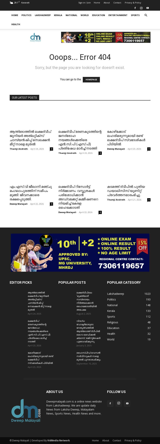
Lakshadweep (43, 15)
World (85, 15)
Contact (117, 2)
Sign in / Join (84, 2)
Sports (135, 15)
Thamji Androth (19, 148)
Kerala (58, 15)
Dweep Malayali (116, 148)
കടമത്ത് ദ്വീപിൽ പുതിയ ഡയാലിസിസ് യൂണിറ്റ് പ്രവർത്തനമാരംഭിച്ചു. (126, 191)
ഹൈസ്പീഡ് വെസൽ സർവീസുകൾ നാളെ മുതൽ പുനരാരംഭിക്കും (88, 356)
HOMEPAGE (91, 79)
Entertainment (117, 15)
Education (98, 15)
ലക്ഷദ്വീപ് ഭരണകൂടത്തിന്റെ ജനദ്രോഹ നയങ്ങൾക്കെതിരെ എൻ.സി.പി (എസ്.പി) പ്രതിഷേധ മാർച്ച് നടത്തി (80, 140)
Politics (26, 15)
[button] (145, 15)
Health (15, 24)
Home (97, 2)
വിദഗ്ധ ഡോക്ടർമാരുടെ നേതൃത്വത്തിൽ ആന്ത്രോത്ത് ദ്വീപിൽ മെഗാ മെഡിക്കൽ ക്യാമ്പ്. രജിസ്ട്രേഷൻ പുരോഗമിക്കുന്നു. (88, 331)
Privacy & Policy (133, 2)
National (71, 15)
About (107, 2)
